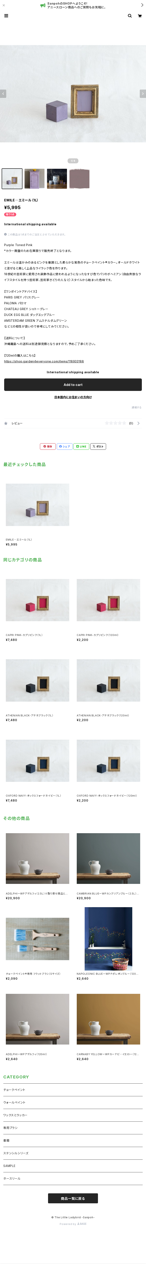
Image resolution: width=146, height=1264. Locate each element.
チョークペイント (14, 1090)
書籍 (6, 1140)
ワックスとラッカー (15, 1115)
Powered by (73, 1224)
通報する (137, 407)
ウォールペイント (14, 1102)
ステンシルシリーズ (15, 1153)
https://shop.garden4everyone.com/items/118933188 (44, 361)
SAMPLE (9, 1166)
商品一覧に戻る (73, 1198)
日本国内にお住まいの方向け (73, 397)
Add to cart (73, 385)
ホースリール (12, 1178)
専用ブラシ (10, 1128)
